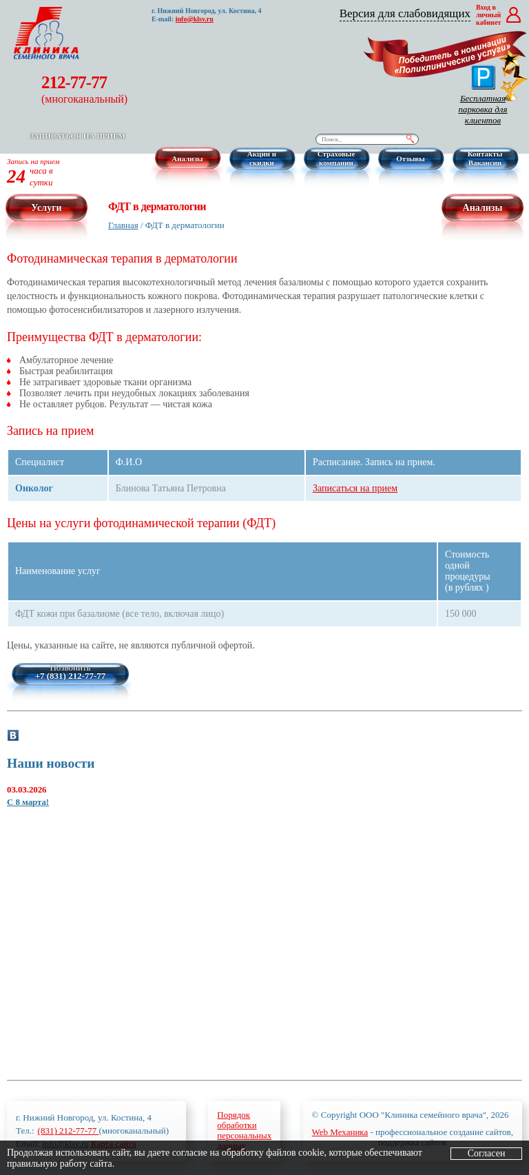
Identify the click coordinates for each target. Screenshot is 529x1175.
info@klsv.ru (195, 19)
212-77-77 (84, 89)
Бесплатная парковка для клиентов (482, 95)
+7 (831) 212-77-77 (70, 676)
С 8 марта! (28, 802)
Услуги (46, 208)
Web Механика (340, 1132)
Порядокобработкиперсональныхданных (244, 1130)
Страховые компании (336, 158)
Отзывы (410, 158)
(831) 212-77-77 (68, 1130)
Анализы (187, 158)
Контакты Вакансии (485, 158)
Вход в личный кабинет (488, 14)
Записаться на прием (77, 136)
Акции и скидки (261, 158)
